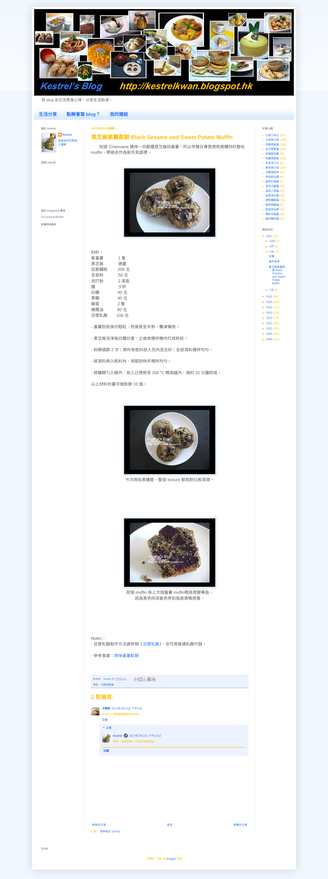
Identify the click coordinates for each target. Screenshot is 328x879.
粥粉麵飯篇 (272, 200)
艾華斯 (106, 708)
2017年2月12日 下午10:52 (145, 735)
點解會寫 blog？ (83, 114)
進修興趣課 (272, 204)
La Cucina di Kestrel (52, 217)
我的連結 (119, 114)
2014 (269, 307)
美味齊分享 (272, 167)
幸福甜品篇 (272, 153)
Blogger (171, 858)
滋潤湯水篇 (272, 195)
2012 (269, 318)
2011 (269, 323)
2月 (271, 251)
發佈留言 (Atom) (110, 831)
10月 (272, 241)
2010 (269, 328)
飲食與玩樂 (272, 209)
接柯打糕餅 (272, 181)
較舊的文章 (240, 824)
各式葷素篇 (272, 149)
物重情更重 (272, 158)
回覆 (105, 719)
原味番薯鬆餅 (126, 655)
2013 (269, 312)
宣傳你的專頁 (48, 224)
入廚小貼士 (272, 135)
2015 (269, 302)
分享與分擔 (272, 139)
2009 (269, 333)
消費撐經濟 (272, 172)
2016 (269, 296)
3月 (271, 246)
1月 (271, 290)
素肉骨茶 (274, 261)
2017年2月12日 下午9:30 (127, 708)
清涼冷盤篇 (272, 186)
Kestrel (117, 735)
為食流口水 (272, 163)
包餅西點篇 (107, 684)
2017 (269, 236)
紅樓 (271, 256)
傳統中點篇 (272, 214)
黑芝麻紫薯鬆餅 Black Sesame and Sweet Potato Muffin (277, 275)
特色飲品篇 (272, 176)
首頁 (169, 824)
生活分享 (48, 114)
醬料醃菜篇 (272, 218)
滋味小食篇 (272, 191)
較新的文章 (99, 824)
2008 (269, 339)
